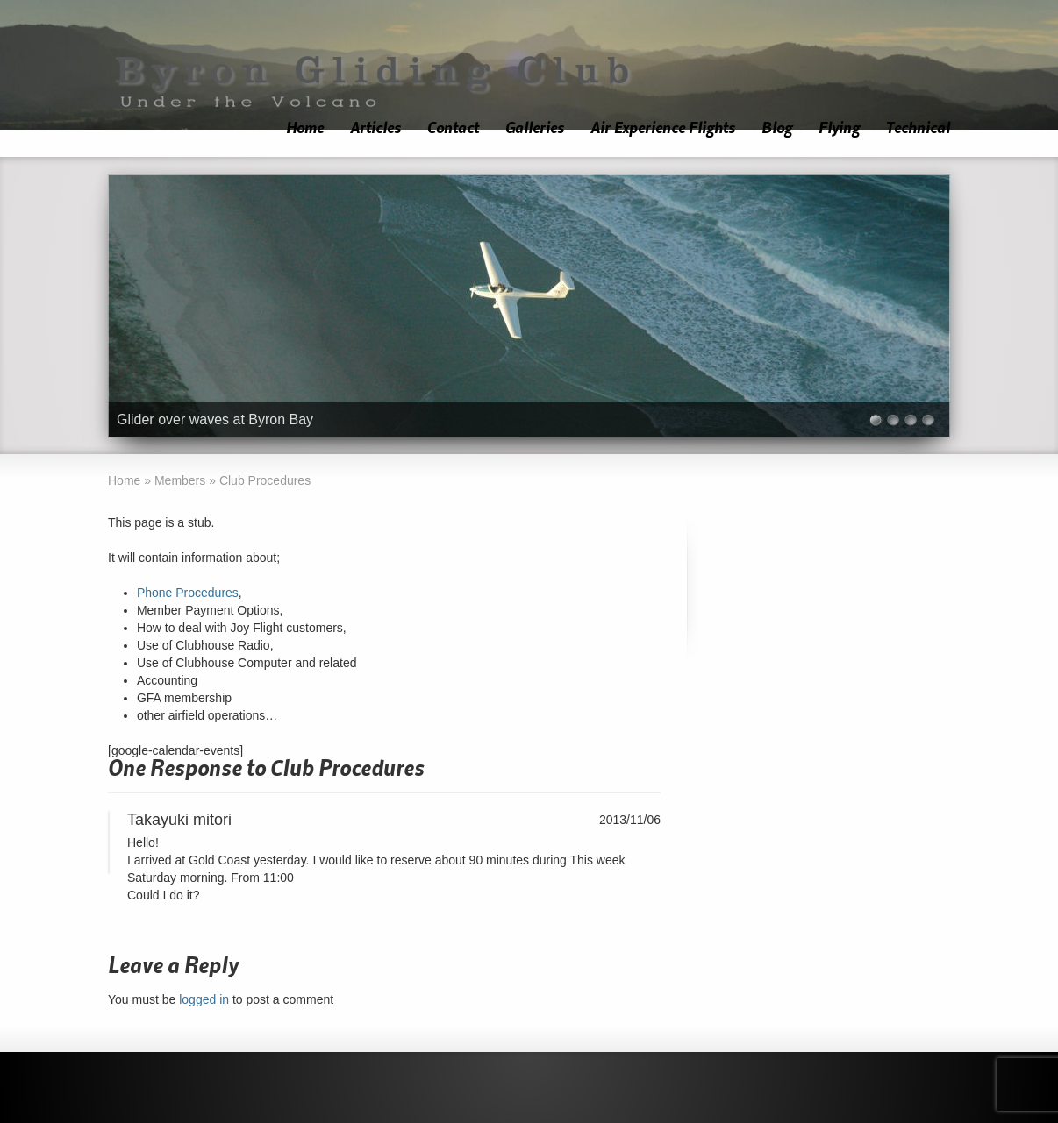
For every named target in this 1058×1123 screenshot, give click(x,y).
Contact (453, 128)
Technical (918, 128)
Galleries (534, 128)
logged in (204, 999)
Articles (375, 128)
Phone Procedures (188, 593)
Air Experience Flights (662, 128)
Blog (776, 128)
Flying (839, 128)
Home (305, 128)
